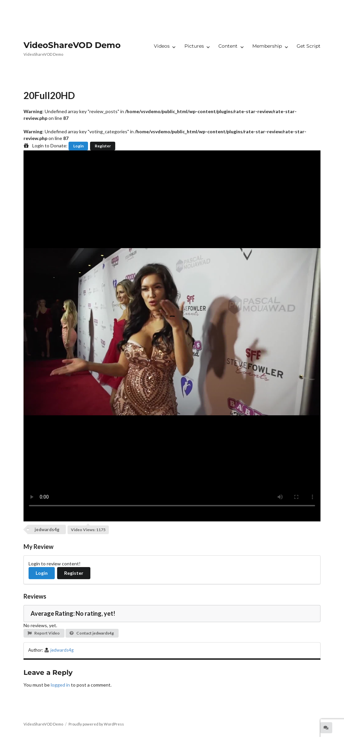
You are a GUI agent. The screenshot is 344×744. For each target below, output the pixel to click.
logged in (60, 685)
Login (78, 145)
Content (228, 46)
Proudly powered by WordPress (96, 724)
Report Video (43, 633)
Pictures (194, 46)
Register (103, 145)
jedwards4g (47, 529)
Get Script (308, 46)
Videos (162, 46)
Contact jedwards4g (91, 633)
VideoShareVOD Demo (72, 45)
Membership (267, 46)
